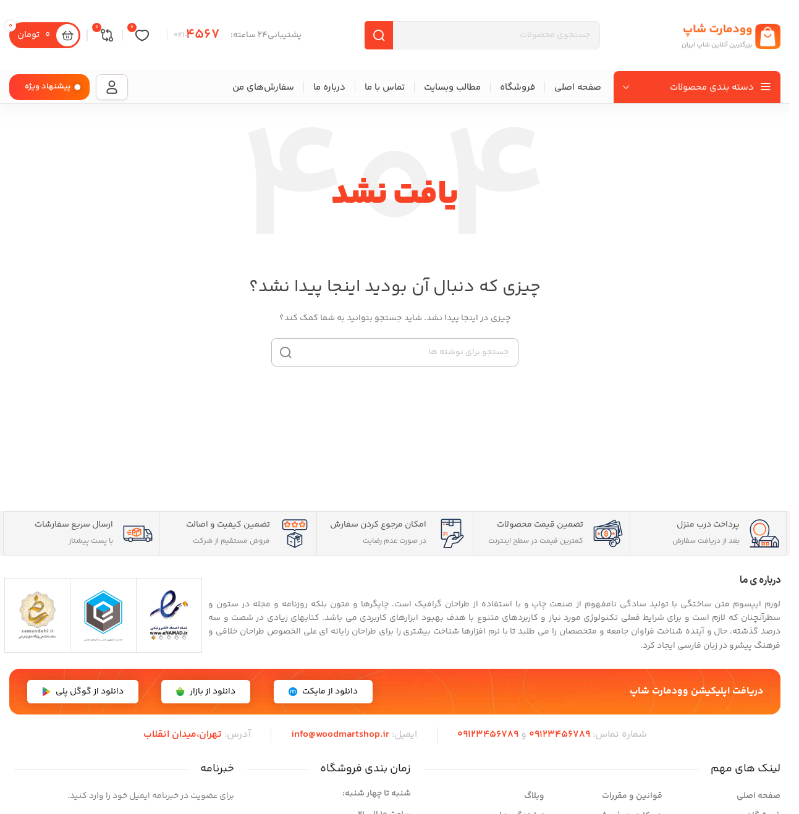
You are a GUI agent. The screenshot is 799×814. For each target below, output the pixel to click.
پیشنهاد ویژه (48, 86)
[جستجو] (394, 352)
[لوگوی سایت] (731, 35)
